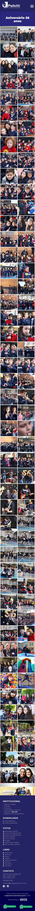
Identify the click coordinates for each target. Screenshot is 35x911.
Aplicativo (10, 812)
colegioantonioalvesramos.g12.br (15, 895)
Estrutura (7, 808)
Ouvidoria (7, 864)
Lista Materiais (9, 821)
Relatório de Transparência (13, 814)
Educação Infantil (10, 831)
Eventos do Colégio (11, 842)
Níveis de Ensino (10, 860)
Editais (6, 858)
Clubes (6, 840)
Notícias (7, 854)
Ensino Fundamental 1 (12, 833)
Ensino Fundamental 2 (12, 835)
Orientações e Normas (11, 810)
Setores (6, 862)
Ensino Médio (9, 837)
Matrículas (7, 852)
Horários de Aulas (10, 823)
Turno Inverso (9, 839)
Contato (7, 866)
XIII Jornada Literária (11, 844)
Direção (6, 806)
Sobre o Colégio (9, 804)
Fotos (6, 856)
